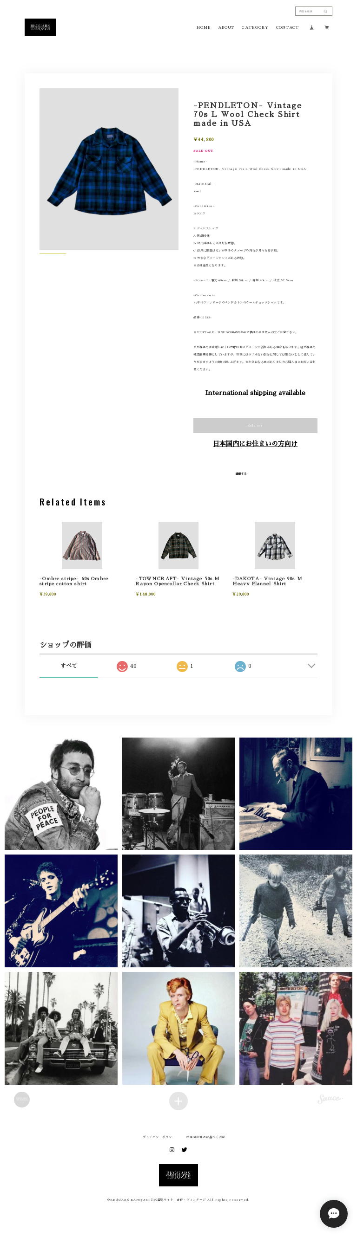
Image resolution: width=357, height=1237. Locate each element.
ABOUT (226, 27)
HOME (204, 27)
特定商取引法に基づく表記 (205, 1137)
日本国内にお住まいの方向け (255, 443)
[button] (61, 794)
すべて (68, 666)
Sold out (255, 425)
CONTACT (287, 27)
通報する (240, 474)
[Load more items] (178, 1101)
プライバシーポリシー (159, 1137)
